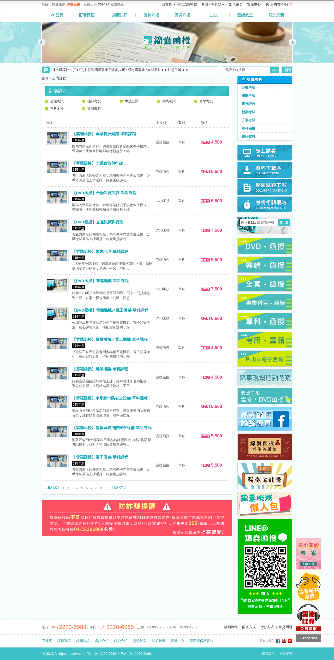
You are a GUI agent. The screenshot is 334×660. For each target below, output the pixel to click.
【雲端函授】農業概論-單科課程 (100, 369)
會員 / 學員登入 (213, 4)
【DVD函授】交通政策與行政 (97, 222)
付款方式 (267, 627)
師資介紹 (121, 641)
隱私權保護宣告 (201, 641)
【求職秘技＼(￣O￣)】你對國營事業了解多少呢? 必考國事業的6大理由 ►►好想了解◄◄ (120, 70)
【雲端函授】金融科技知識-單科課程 (104, 134)
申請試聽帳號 (187, 4)
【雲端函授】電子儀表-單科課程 (100, 457)
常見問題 (285, 627)
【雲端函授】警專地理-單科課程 (100, 251)
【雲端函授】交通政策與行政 (97, 163)
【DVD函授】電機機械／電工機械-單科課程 (110, 310)
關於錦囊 (158, 641)
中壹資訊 (285, 654)
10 (107, 488)
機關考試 (94, 101)
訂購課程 (64, 641)
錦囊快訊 (83, 641)
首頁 (45, 78)
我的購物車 (278, 4)
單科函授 (57, 108)
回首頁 (167, 4)
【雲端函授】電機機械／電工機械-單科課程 (110, 339)
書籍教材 (94, 108)
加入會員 (236, 4)
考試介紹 (102, 641)
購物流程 (231, 627)
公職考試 (57, 101)
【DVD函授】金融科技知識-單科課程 (104, 193)
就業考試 (169, 101)
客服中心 (254, 4)
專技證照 (131, 101)
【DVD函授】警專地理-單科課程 (100, 280)
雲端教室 (139, 641)
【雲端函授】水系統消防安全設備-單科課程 (110, 398)
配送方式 (249, 627)
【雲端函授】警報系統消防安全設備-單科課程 (112, 427)
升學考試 (206, 101)
